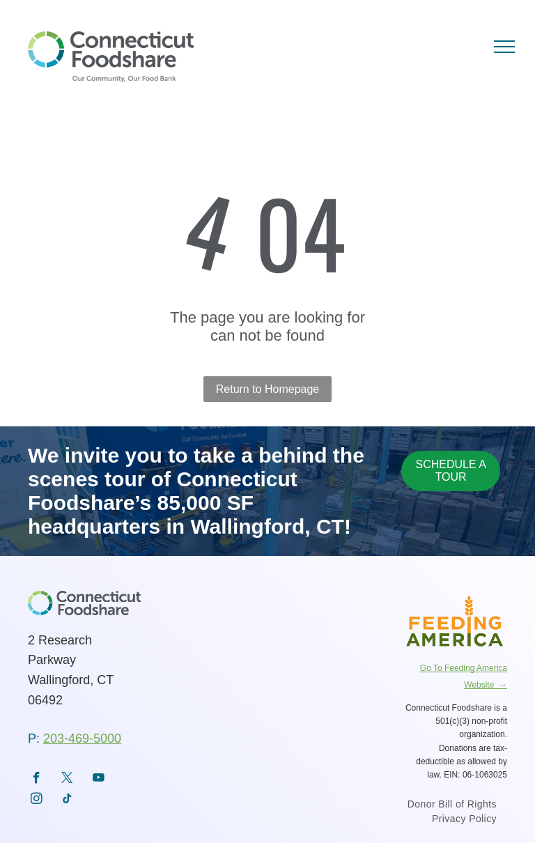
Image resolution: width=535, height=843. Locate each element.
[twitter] (67, 779)
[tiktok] (67, 800)
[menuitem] (452, 805)
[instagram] (36, 800)
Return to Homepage (268, 389)
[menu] (504, 47)
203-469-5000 (82, 738)
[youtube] (98, 779)
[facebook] (36, 779)
